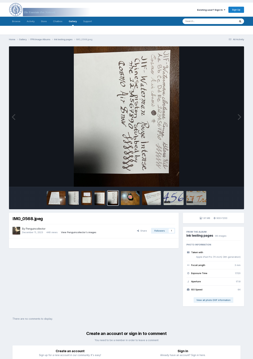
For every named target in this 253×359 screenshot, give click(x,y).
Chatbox (57, 21)
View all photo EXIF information (213, 300)
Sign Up (236, 9)
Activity (31, 21)
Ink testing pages (199, 235)
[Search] (200, 21)
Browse (16, 21)
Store (44, 21)
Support (87, 21)
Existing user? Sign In (211, 9)
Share (142, 230)
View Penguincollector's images (78, 232)
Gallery (73, 23)
